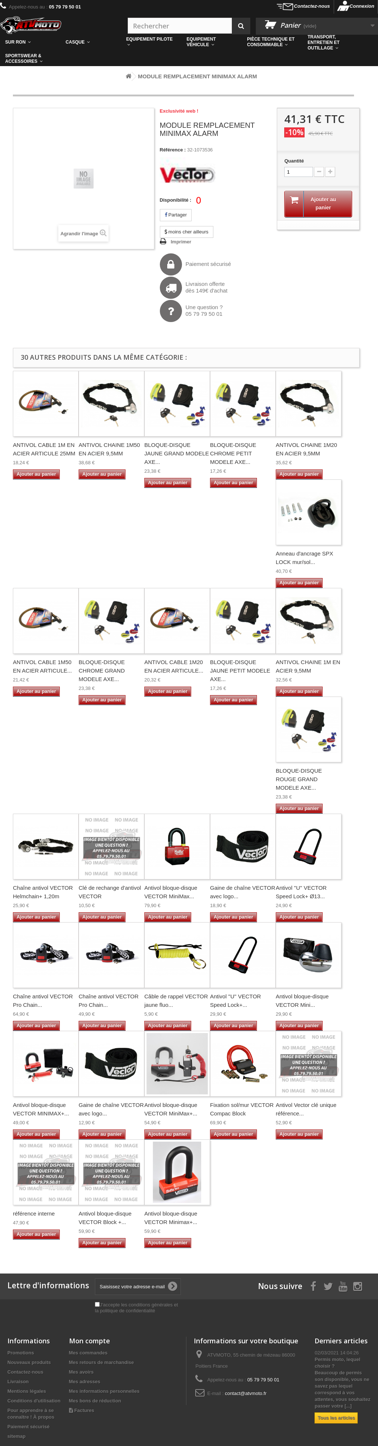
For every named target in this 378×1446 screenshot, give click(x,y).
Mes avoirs (81, 1372)
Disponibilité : (176, 200)
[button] (272, 42)
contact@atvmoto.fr (246, 1393)
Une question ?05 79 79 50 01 (191, 311)
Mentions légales (26, 1391)
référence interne (34, 1213)
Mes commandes (88, 1353)
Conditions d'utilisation (34, 1401)
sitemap (16, 1436)
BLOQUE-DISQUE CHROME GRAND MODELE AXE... (102, 670)
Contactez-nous (312, 6)
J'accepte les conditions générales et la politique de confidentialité (136, 1307)
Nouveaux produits (29, 1362)
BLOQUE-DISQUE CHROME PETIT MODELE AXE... (233, 453)
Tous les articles (336, 1418)
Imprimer (181, 242)
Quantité (294, 161)
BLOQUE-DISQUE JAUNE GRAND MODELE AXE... (176, 453)
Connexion (362, 6)
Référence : (173, 150)
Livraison (18, 1381)
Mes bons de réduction (95, 1401)
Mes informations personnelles (104, 1391)
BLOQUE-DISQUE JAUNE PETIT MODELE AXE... (240, 670)
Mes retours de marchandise (101, 1362)
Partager (176, 215)
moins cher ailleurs (187, 232)
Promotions (20, 1353)
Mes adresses (84, 1381)
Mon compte (89, 1340)
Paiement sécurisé (195, 264)
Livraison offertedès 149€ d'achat (194, 288)
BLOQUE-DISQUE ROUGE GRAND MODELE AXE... (299, 779)
